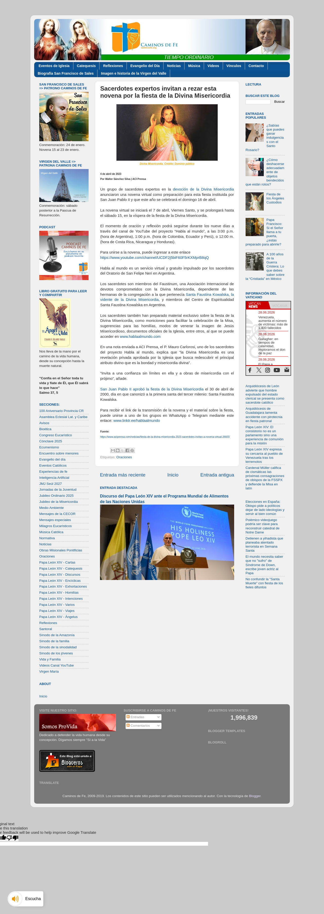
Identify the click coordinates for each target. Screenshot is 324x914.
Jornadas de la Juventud (57, 489)
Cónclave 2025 (50, 441)
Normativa (47, 538)
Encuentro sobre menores (58, 453)
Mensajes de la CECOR (57, 514)
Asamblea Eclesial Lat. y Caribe (63, 417)
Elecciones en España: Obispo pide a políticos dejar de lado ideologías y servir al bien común (265, 508)
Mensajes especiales (55, 520)
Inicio (172, 474)
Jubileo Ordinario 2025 (56, 495)
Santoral (45, 629)
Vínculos (234, 66)
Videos (213, 66)
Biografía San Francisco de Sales (66, 73)
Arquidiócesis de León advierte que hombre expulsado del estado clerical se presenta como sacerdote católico (265, 394)
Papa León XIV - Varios (57, 605)
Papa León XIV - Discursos (59, 574)
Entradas (135, 717)
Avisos (44, 423)
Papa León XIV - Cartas (57, 562)
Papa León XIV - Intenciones (61, 598)
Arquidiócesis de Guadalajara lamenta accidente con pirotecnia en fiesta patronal (264, 415)
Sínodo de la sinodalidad (58, 647)
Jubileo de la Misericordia (58, 502)
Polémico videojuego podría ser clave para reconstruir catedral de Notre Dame (262, 526)
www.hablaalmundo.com (139, 337)
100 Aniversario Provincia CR (61, 411)
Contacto (256, 66)
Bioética (45, 429)
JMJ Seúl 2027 (50, 484)
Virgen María (49, 671)
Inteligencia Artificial (54, 478)
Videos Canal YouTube (56, 665)
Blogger (255, 796)
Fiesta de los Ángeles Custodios (275, 198)
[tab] (257, 305)
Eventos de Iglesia (54, 66)
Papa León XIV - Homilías (58, 592)
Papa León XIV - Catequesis (60, 568)
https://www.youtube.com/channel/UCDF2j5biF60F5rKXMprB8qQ (154, 258)
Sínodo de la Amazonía (57, 635)
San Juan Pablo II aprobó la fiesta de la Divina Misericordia (152, 389)
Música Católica (51, 532)
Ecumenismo (49, 447)
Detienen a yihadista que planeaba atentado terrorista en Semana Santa (264, 544)
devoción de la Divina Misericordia (203, 189)
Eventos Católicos (53, 465)
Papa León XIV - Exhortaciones (63, 586)
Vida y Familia (50, 659)
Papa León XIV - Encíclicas (60, 581)
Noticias (174, 66)
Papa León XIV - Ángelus (58, 617)
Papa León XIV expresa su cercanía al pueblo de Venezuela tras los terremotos (264, 455)
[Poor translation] (12, 838)
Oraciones (124, 457)
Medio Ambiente (51, 508)
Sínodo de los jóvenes (56, 653)
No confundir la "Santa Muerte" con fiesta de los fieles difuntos (264, 583)
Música (194, 66)
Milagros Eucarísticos (55, 526)
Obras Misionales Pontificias (60, 550)
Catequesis (86, 66)
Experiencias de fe (53, 471)
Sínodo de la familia (54, 641)
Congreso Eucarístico (55, 435)
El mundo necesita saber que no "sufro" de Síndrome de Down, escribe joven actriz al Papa (264, 565)
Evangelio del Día (145, 66)
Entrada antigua (217, 474)
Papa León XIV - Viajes (56, 611)
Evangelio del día (52, 459)
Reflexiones (113, 66)
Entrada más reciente (123, 474)
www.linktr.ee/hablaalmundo (136, 421)
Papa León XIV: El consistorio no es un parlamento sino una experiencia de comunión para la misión (265, 435)
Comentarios (138, 726)
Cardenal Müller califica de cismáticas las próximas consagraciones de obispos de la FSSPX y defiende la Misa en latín (265, 478)
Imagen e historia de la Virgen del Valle (133, 73)
